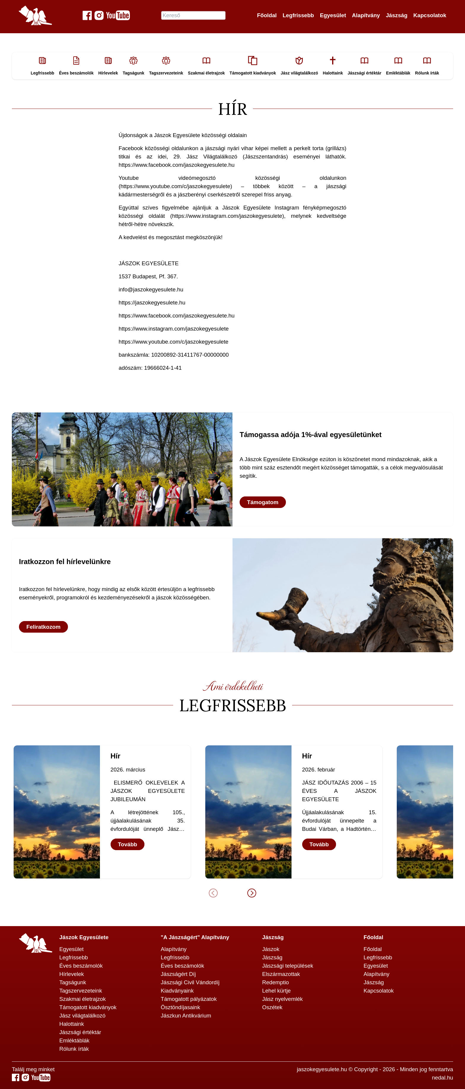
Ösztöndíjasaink (180, 1007)
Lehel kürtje (276, 991)
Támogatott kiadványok (88, 1007)
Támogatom (262, 502)
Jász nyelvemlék (282, 999)
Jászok (270, 949)
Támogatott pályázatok (189, 999)
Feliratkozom (43, 627)
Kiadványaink (177, 991)
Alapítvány (366, 15)
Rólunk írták (74, 1049)
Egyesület (333, 15)
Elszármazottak (281, 974)
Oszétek (272, 1007)
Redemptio (275, 982)
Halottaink (71, 1024)
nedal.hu (442, 1077)
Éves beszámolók (81, 966)
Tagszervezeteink (80, 991)
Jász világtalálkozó (82, 1015)
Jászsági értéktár (80, 1032)
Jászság (396, 15)
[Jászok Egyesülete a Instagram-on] (99, 15)
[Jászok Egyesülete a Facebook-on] (87, 15)
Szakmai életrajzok (82, 999)
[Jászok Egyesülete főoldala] (35, 15)
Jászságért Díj (178, 974)
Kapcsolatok (429, 15)
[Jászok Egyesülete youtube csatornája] (118, 15)
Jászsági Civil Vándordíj (190, 982)
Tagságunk (72, 982)
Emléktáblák (74, 1040)
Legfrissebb (298, 15)
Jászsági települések (287, 966)
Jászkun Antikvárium (186, 1015)
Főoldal (267, 15)
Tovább (126, 844)
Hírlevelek (71, 974)
